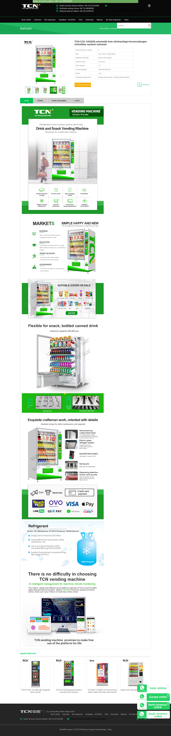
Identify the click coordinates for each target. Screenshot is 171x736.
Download (89, 20)
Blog (109, 729)
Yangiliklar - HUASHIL (67, 20)
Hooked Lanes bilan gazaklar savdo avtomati (135, 690)
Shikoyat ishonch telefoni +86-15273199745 (76, 11)
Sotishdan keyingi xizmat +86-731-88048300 (76, 8)
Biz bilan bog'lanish (113, 20)
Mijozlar (100, 20)
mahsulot (37, 20)
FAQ (80, 20)
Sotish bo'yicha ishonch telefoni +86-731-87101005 (79, 6)
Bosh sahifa (26, 20)
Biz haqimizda (49, 20)
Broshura (146, 84)
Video (126, 20)
